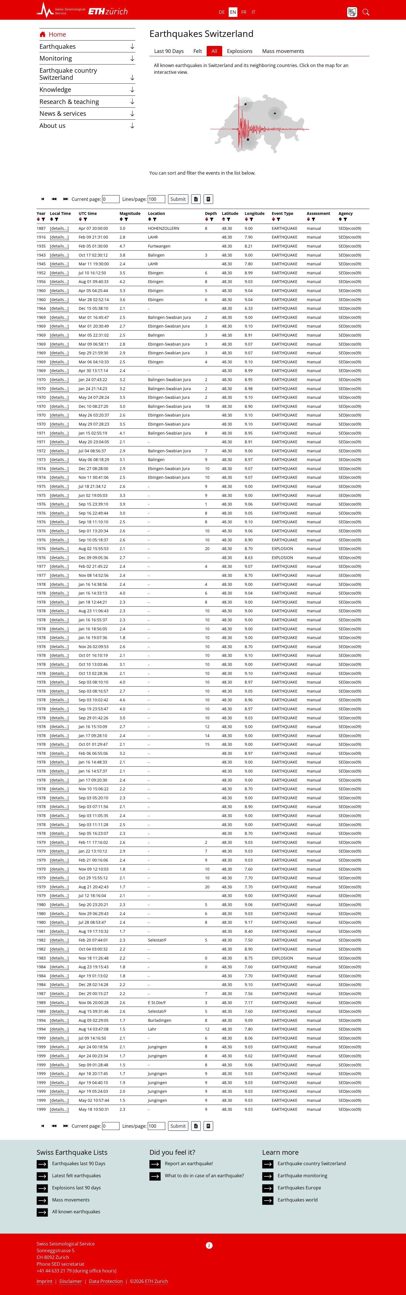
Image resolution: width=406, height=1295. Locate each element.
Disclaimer (70, 1281)
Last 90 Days (169, 51)
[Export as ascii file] (208, 199)
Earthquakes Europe (299, 1188)
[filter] (42, 219)
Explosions (240, 51)
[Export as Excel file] (196, 199)
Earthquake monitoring (302, 1175)
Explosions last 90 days (76, 1188)
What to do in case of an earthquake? (204, 1175)
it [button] (253, 12)
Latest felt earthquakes (76, 1175)
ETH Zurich (156, 1281)
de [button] (222, 12)
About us (87, 125)
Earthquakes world (298, 1200)
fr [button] (243, 12)
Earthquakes (87, 46)
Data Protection (106, 1281)
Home (52, 34)
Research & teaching (87, 101)
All (214, 51)
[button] (61, 9)
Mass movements (283, 51)
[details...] (59, 228)
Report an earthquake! (189, 1163)
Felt (197, 51)
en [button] (233, 12)
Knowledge (87, 89)
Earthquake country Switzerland (87, 74)
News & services (87, 113)
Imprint (44, 1281)
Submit (178, 199)
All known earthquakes (76, 1212)
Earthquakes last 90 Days (78, 1163)
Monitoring (87, 58)
